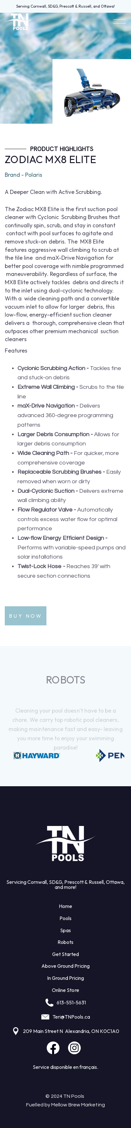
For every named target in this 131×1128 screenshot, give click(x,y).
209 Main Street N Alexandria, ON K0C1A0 (71, 1031)
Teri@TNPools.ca (71, 1017)
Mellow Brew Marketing (78, 1104)
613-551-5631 (71, 1002)
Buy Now (25, 616)
